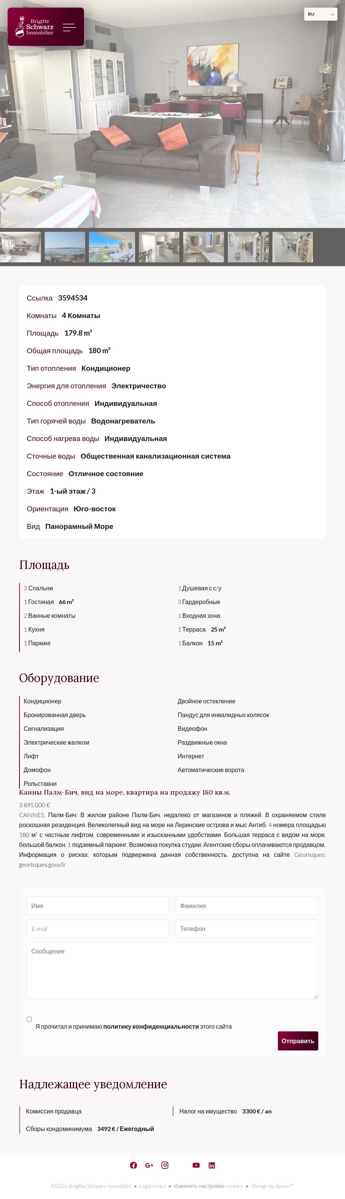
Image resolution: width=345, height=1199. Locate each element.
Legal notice (152, 1186)
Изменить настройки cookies (208, 1186)
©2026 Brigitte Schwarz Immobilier (92, 1186)
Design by (272, 1186)
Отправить (298, 1040)
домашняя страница (34, 26)
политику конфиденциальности (151, 1026)
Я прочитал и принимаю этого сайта (133, 1026)
